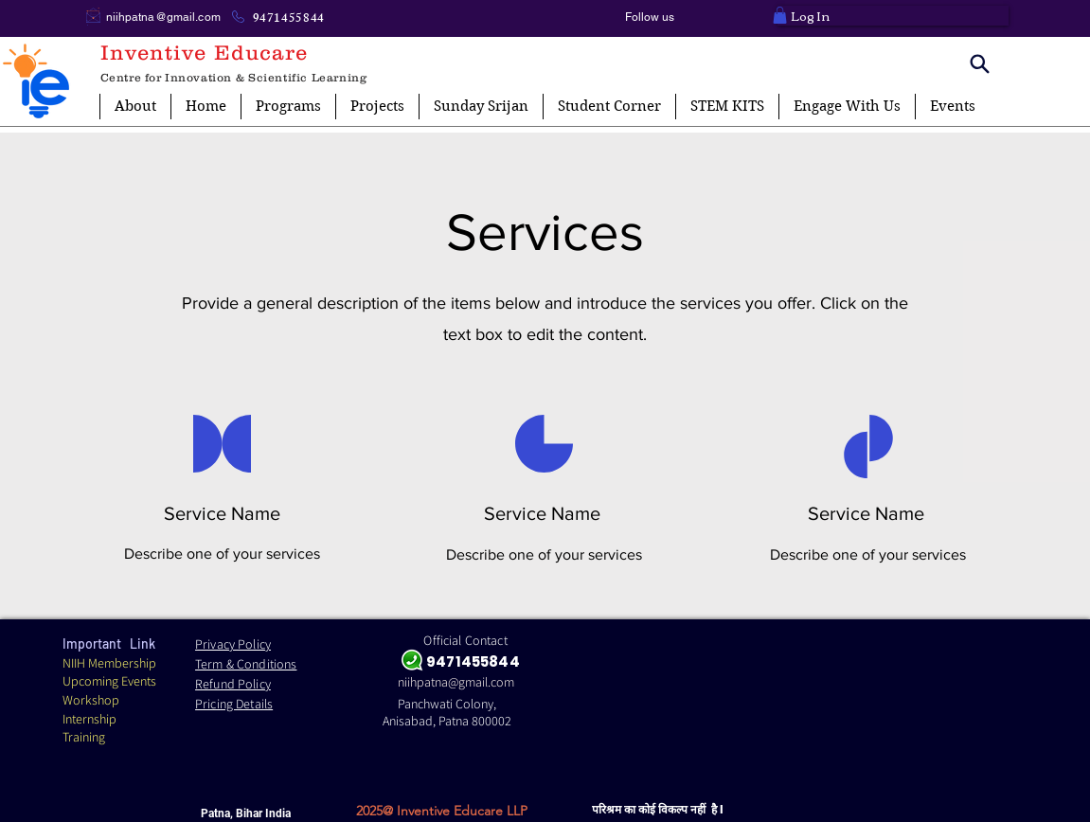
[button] (780, 15)
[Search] (980, 63)
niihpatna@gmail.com (163, 17)
